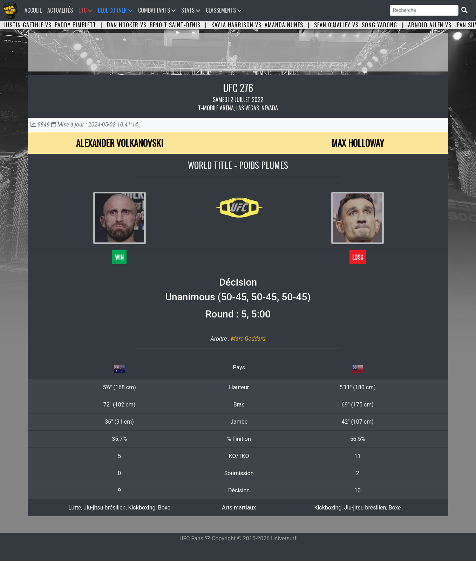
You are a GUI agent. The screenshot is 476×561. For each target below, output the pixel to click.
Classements (224, 10)
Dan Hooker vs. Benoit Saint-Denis (153, 25)
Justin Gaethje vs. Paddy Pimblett (50, 25)
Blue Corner (115, 10)
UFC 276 (238, 88)
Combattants (157, 10)
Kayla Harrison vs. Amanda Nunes (257, 25)
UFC (85, 10)
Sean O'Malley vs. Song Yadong (355, 25)
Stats (190, 10)
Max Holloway (358, 142)
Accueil (35, 10)
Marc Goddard (248, 338)
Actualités (60, 10)
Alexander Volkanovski (119, 142)
